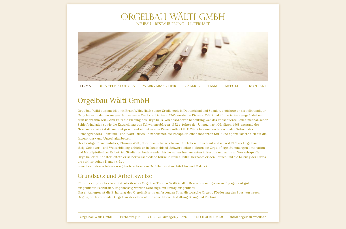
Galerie (192, 86)
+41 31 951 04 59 (211, 217)
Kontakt (258, 86)
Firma (85, 86)
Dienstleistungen (116, 86)
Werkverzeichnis (160, 86)
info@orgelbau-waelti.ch (248, 217)
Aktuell (233, 86)
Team (212, 86)
